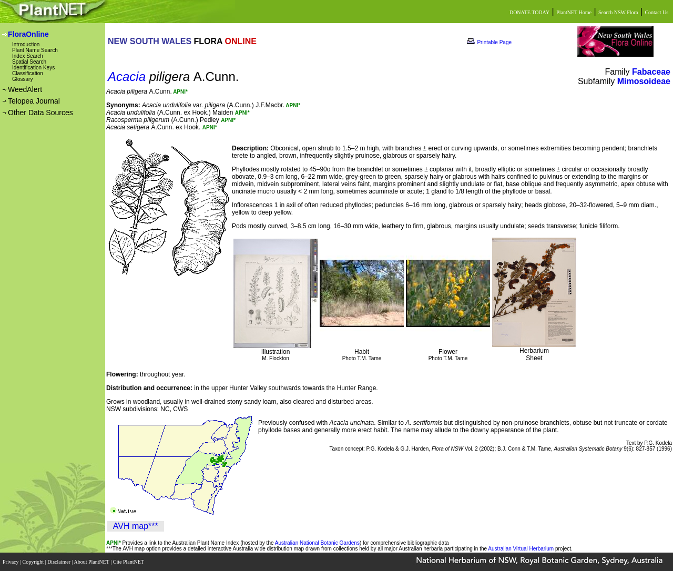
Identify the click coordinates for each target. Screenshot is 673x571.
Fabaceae (651, 71)
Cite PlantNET (129, 562)
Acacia (127, 76)
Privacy (11, 562)
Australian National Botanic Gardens (317, 543)
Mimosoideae (643, 81)
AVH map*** (135, 526)
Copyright (34, 562)
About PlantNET (92, 562)
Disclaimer (59, 562)
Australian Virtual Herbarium (521, 549)
